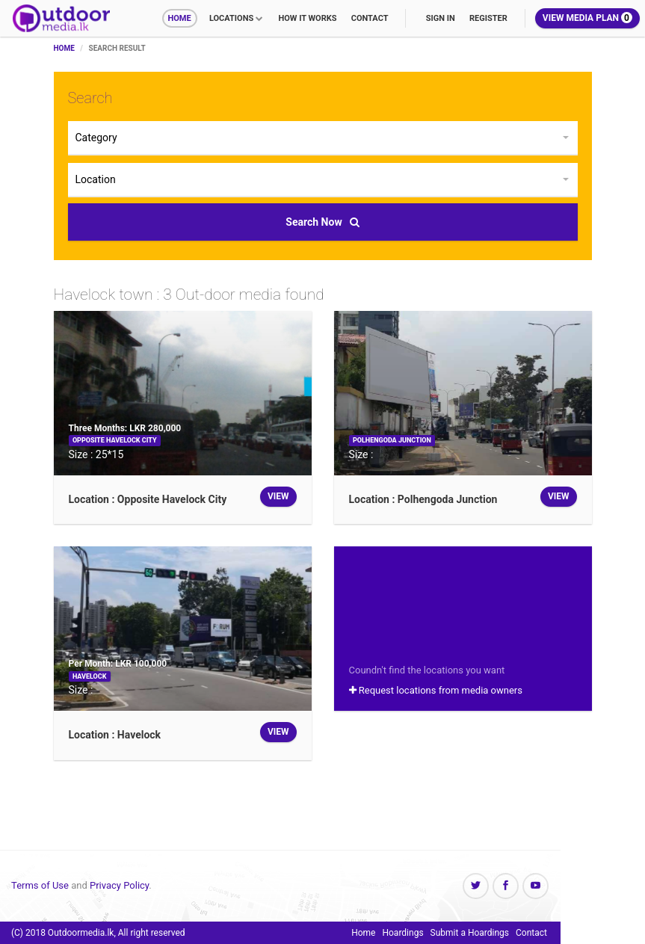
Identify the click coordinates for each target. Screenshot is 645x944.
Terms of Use (40, 885)
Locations (231, 18)
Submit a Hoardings (469, 933)
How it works (307, 18)
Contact (370, 18)
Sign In (440, 18)
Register (488, 18)
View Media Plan (587, 17)
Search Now (322, 222)
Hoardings (402, 933)
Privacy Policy (119, 885)
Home (179, 18)
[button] (323, 138)
